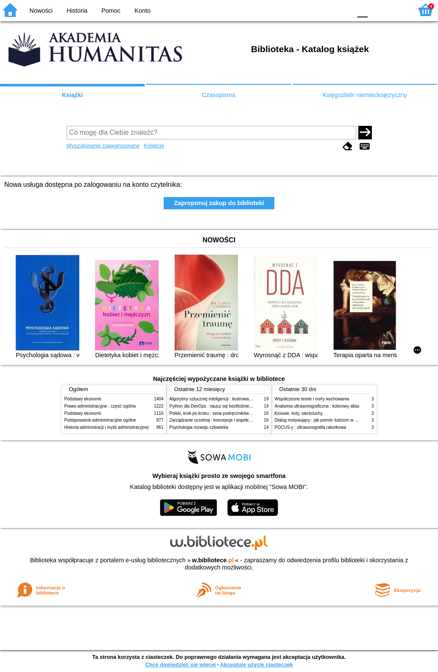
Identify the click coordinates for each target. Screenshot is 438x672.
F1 (377, 9)
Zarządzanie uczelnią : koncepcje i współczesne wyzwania (225, 420)
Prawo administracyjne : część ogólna (100, 406)
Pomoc (110, 10)
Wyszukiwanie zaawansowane (103, 145)
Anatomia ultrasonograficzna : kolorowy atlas (317, 406)
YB (325, 9)
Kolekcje (154, 145)
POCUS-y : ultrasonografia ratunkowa (310, 427)
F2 (397, 9)
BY (342, 9)
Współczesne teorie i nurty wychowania (312, 399)
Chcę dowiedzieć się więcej (180, 664)
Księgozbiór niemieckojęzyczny (365, 95)
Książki (72, 95)
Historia (77, 10)
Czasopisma (218, 95)
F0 (362, 9)
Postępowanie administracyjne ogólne (100, 420)
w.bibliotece (213, 560)
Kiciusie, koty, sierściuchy (299, 413)
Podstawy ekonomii (82, 399)
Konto (142, 10)
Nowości (41, 10)
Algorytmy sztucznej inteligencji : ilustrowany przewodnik (223, 399)
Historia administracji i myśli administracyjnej (106, 427)
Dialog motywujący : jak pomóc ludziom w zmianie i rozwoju (331, 420)
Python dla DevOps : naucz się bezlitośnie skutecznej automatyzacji (234, 406)
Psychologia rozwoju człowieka (199, 427)
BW (308, 9)
